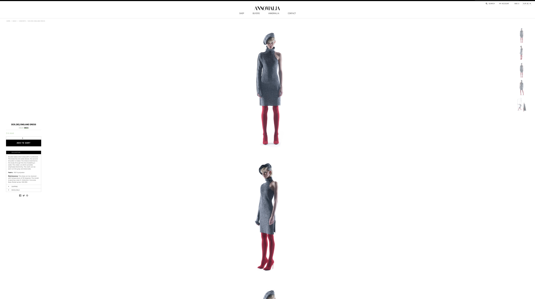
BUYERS (256, 13)
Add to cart (23, 143)
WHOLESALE (16, 190)
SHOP (241, 13)
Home (8, 21)
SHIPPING (15, 187)
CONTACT (292, 13)
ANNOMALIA (273, 13)
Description (16, 152)
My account (504, 3)
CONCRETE (22, 21)
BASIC (15, 21)
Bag (517, 3)
